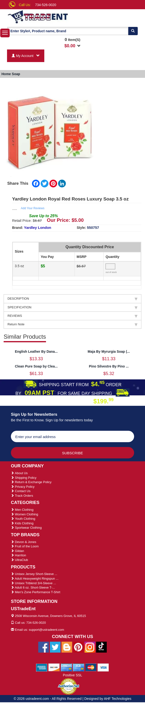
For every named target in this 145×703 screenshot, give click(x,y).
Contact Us (21, 491)
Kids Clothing (22, 523)
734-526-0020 (45, 5)
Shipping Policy (24, 477)
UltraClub (19, 560)
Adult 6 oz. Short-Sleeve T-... (33, 587)
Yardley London (37, 227)
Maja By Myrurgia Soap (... (109, 351)
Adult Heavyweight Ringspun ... (35, 578)
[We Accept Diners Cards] (66, 667)
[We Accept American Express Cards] (41, 667)
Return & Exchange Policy (31, 482)
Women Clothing (24, 514)
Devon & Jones (23, 542)
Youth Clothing (23, 518)
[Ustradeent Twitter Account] (55, 647)
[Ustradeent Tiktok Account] (101, 647)
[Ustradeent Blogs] (66, 647)
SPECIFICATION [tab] (72, 307)
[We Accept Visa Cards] (103, 667)
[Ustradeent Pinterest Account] (78, 647)
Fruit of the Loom (25, 546)
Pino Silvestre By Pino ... (109, 366)
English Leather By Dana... (36, 351)
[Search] (133, 31)
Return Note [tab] (72, 324)
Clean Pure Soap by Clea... (36, 366)
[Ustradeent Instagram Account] (89, 647)
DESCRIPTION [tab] (72, 299)
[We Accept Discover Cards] (54, 667)
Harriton (18, 555)
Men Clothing (22, 509)
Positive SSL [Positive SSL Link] (72, 675)
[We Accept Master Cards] (91, 667)
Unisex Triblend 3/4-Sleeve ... (33, 583)
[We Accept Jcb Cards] (78, 667)
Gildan (17, 551)
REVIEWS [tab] (72, 316)
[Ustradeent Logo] (43, 16)
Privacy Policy (23, 486)
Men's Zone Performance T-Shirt (35, 592)
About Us (19, 473)
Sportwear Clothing (26, 527)
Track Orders (22, 495)
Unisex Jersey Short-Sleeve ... (34, 574)
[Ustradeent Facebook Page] (43, 647)
